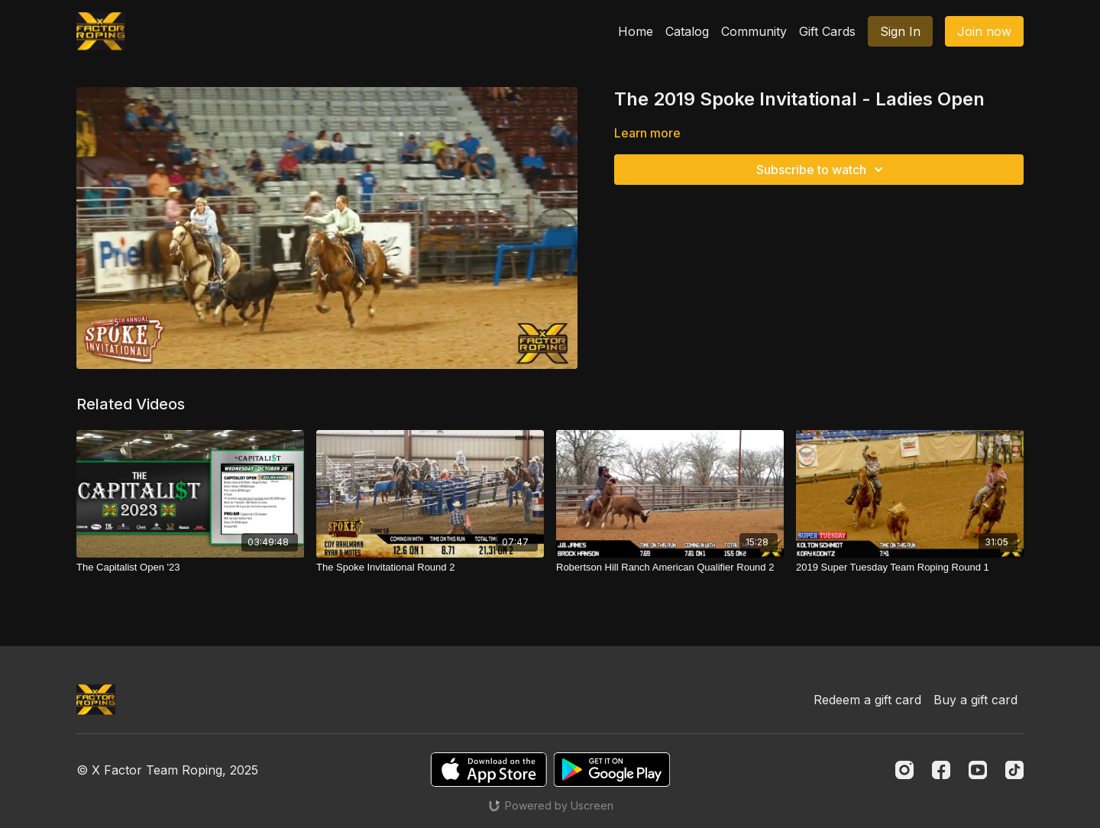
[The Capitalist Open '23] (190, 567)
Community (754, 31)
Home (635, 31)
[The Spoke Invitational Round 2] (430, 567)
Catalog (687, 31)
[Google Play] (612, 769)
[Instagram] (904, 770)
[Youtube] (978, 770)
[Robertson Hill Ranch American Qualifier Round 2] (670, 567)
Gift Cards (827, 31)
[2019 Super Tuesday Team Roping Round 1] (910, 567)
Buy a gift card (975, 699)
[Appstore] (488, 769)
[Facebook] (941, 770)
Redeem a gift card (867, 699)
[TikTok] (1014, 770)
